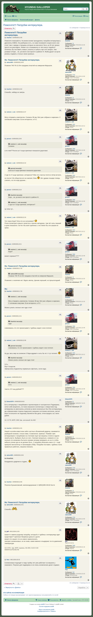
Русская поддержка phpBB (46, 606)
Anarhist (67, 41)
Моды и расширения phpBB (46, 609)
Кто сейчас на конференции (13, 592)
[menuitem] (14, 16)
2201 (73, 124)
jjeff (66, 541)
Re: (6, 289)
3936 (73, 545)
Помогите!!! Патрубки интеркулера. (23, 25)
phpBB (42, 604)
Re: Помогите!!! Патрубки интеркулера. (22, 60)
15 (73, 43)
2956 (73, 148)
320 (73, 572)
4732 (73, 75)
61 (73, 401)
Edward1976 (68, 399)
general (67, 146)
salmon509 (68, 72)
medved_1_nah (69, 122)
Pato (66, 569)
